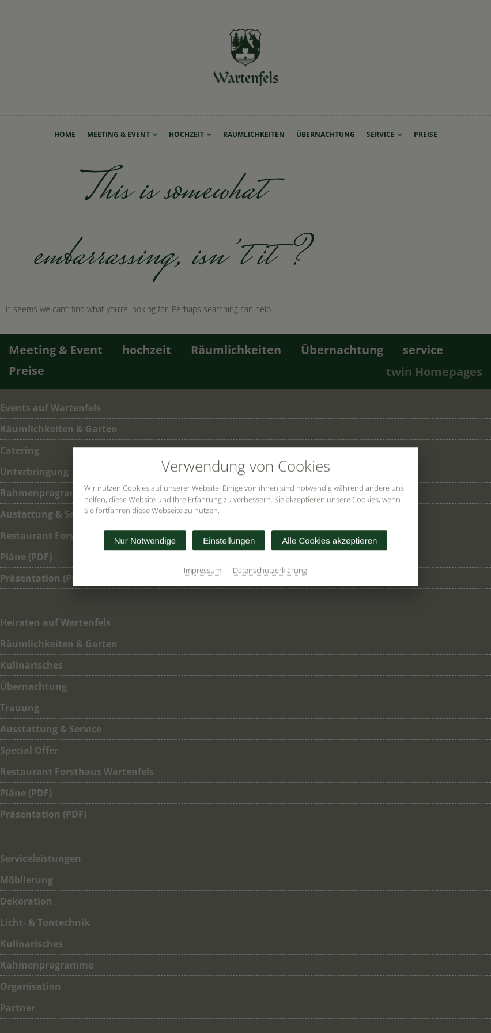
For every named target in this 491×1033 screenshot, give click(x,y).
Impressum (202, 570)
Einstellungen (229, 540)
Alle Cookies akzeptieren (329, 540)
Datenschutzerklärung (270, 570)
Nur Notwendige (145, 540)
